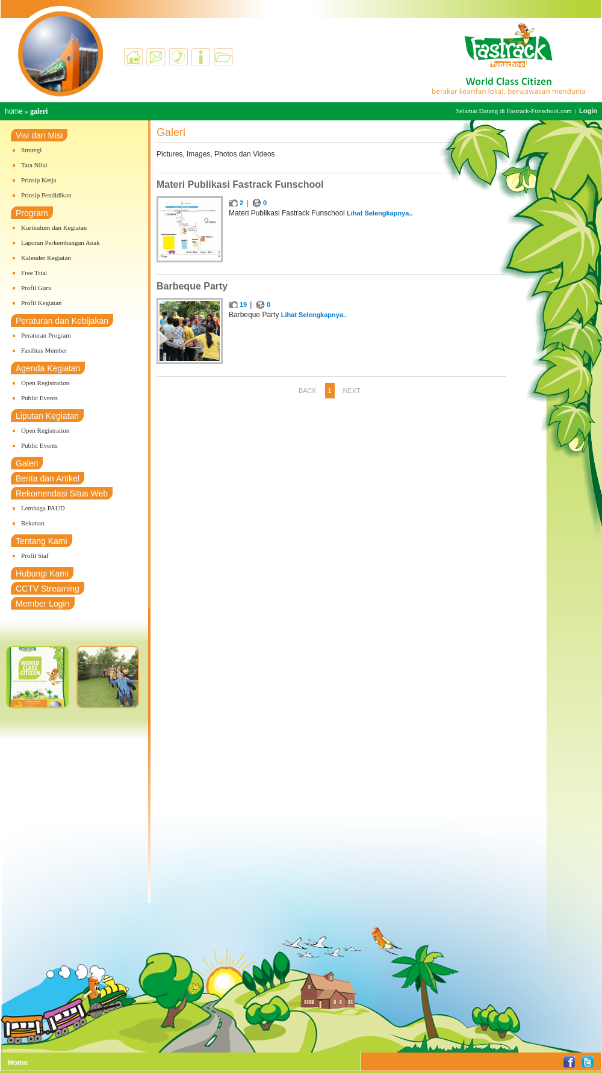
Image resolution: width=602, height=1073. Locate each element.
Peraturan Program (46, 335)
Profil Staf (35, 555)
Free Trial (34, 272)
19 (243, 304)
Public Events (39, 397)
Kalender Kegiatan (46, 257)
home (14, 111)
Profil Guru (36, 287)
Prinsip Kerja (38, 180)
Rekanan (32, 523)
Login (588, 110)
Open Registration (45, 382)
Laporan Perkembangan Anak (60, 242)
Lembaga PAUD (43, 508)
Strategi (31, 149)
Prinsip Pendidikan (46, 195)
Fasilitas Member (44, 350)
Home (18, 1063)
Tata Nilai (34, 165)
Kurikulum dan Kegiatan (54, 227)
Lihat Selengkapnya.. (379, 213)
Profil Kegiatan (41, 302)
